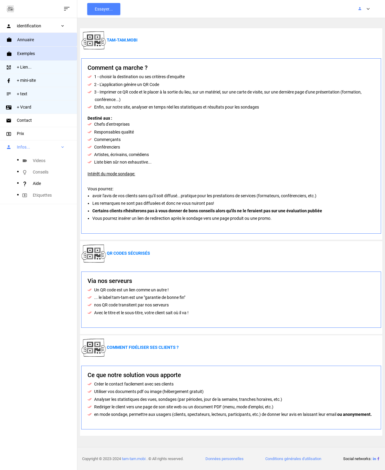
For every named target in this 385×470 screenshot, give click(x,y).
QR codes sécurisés (115, 253)
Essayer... (104, 9)
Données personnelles (224, 458)
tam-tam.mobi (109, 40)
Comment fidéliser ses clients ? (130, 347)
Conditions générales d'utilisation (293, 458)
